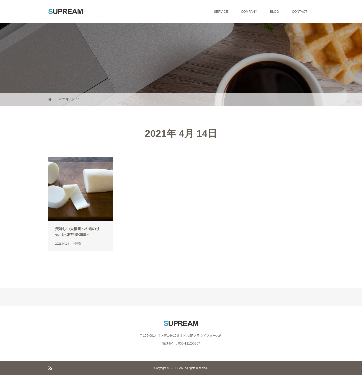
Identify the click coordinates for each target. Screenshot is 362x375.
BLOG (274, 11)
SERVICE (221, 11)
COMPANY (249, 11)
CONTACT (299, 11)
